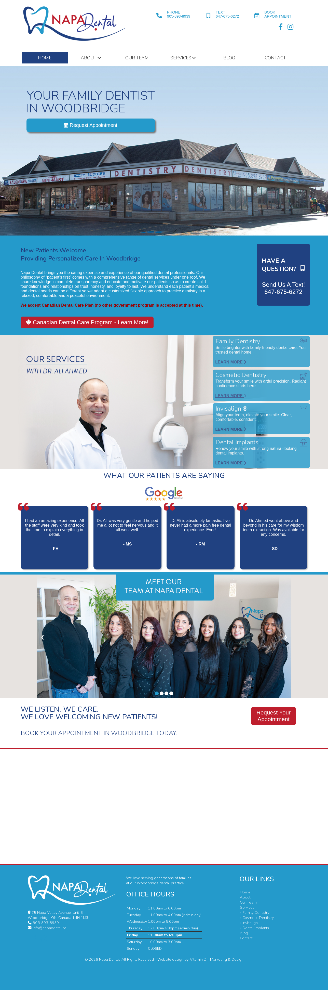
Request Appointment (90, 125)
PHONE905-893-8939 (178, 14)
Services (183, 58)
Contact (275, 58)
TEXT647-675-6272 (227, 14)
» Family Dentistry (253, 912)
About (91, 58)
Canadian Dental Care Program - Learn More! (87, 322)
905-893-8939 (45, 922)
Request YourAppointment (273, 715)
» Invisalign (248, 922)
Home (244, 892)
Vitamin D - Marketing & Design (216, 959)
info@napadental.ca (48, 927)
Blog (229, 58)
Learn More (230, 362)
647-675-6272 (283, 291)
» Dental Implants (253, 927)
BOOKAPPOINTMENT (277, 14)
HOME (44, 58)
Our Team (137, 58)
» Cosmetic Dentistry (255, 917)
